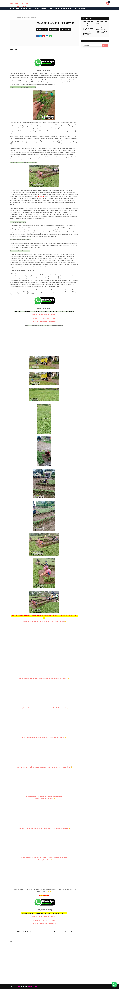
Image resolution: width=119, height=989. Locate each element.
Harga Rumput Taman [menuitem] (24, 8)
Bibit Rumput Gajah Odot (88, 28)
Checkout (66, 29)
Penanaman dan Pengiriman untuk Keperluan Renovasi (44, 796)
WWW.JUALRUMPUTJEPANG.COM (44, 318)
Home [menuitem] (12, 8)
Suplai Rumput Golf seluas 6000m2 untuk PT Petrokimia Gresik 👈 (44, 737)
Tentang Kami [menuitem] (79, 8)
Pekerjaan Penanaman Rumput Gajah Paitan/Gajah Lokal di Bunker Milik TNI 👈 (44, 828)
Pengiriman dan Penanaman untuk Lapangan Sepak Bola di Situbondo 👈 (44, 708)
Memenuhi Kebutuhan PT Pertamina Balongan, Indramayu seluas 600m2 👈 (44, 678)
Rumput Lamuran (100, 25)
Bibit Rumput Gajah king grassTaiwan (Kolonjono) (88, 33)
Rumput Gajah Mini (88, 21)
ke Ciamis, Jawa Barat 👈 (44, 860)
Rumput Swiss (86, 26)
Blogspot (18, 986)
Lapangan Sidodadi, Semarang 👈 (44, 798)
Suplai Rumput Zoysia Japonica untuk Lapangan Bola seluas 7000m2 (44, 857)
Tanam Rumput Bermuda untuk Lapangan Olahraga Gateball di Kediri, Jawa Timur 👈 (44, 767)
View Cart (54, 29)
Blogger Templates (32, 986)
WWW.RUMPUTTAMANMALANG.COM (44, 315)
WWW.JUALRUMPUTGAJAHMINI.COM (44, 322)
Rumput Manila (87, 24)
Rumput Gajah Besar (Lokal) (101, 22)
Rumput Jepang (100, 27)
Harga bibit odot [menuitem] (41, 8)
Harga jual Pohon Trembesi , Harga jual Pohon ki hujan (101, 31)
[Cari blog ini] (92, 45)
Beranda (12, 17)
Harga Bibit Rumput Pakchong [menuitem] (61, 8)
